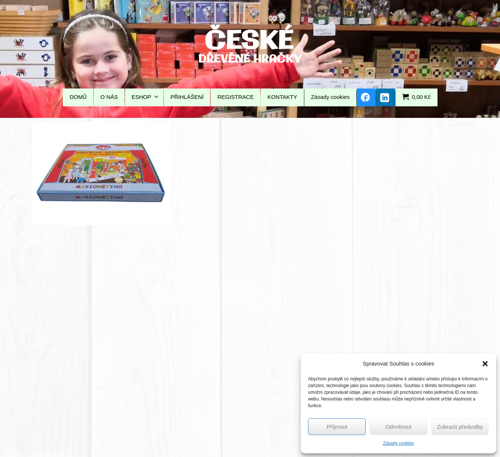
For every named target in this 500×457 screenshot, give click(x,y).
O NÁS (109, 97)
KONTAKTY (282, 97)
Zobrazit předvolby (460, 427)
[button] (485, 363)
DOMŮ (78, 97)
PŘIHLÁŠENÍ (186, 97)
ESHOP (145, 96)
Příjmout (337, 427)
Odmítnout (398, 427)
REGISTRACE (235, 97)
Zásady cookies (398, 443)
